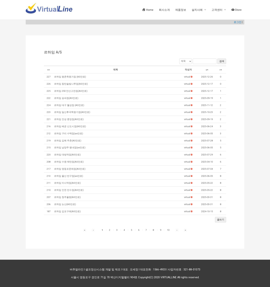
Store (236, 9)
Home (147, 9)
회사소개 (164, 9)
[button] (187, 76)
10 (168, 229)
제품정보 (180, 9)
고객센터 (217, 9)
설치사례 (197, 9)
